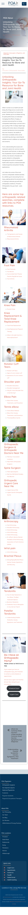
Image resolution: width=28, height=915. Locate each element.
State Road (5, 839)
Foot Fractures (11, 269)
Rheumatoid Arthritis (13, 239)
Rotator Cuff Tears (12, 370)
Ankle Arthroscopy (12, 534)
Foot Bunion (10, 271)
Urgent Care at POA (12, 490)
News (7, 54)
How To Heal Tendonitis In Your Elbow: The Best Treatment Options (14, 597)
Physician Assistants (8, 795)
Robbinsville (5, 842)
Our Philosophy (6, 812)
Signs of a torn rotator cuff (14, 373)
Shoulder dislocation (13, 385)
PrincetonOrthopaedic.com (8, 897)
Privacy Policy (23, 901)
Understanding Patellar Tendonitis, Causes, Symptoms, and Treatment (14, 620)
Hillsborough (6, 853)
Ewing (4, 845)
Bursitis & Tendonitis (12, 602)
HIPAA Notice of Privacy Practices (11, 823)
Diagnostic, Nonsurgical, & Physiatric (12, 53)
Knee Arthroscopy (12, 530)
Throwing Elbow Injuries (13, 418)
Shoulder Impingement (13, 388)
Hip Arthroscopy (11, 525)
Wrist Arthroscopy (12, 532)
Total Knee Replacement (14, 325)
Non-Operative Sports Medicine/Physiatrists (8, 789)
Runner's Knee (11, 309)
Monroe (4, 850)
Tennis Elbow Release (13, 410)
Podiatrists (5, 793)
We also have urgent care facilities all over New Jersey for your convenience (13, 682)
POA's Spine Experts (12, 471)
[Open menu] (2, 4)
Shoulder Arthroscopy (13, 527)
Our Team (5, 815)
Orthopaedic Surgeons (8, 785)
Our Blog (4, 817)
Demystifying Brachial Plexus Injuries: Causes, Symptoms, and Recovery (15, 562)
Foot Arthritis (10, 279)
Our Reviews (5, 820)
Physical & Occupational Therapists (12, 798)
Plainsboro (5, 848)
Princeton (5, 836)
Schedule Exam (14, 688)
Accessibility (14, 903)
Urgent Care (14, 694)
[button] (9, 868)
